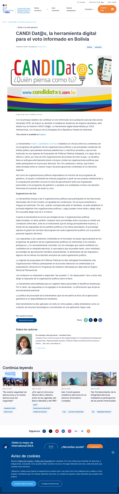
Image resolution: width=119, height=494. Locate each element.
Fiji (93, 412)
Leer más (41, 348)
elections (98, 47)
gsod (35, 405)
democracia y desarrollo (41, 408)
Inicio (4, 22)
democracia (8, 412)
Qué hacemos (55, 9)
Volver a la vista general (27, 27)
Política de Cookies (25, 461)
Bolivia (89, 47)
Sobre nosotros (37, 9)
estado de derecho (40, 412)
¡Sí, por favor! (51, 447)
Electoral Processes (26, 320)
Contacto (88, 9)
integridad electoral (104, 412)
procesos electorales (76, 412)
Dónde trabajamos (71, 9)
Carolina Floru (41, 47)
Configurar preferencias (50, 484)
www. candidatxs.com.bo (44, 143)
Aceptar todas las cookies (23, 484)
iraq (64, 412)
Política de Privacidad (43, 461)
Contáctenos (94, 447)
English (42, 134)
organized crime (9, 408)
